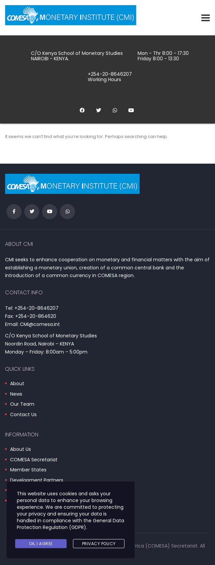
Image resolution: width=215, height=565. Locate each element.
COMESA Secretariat (34, 460)
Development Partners (36, 480)
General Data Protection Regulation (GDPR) (70, 524)
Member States (28, 470)
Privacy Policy (99, 543)
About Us (20, 449)
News (16, 394)
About (17, 384)
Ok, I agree (41, 543)
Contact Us (23, 415)
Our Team (22, 404)
